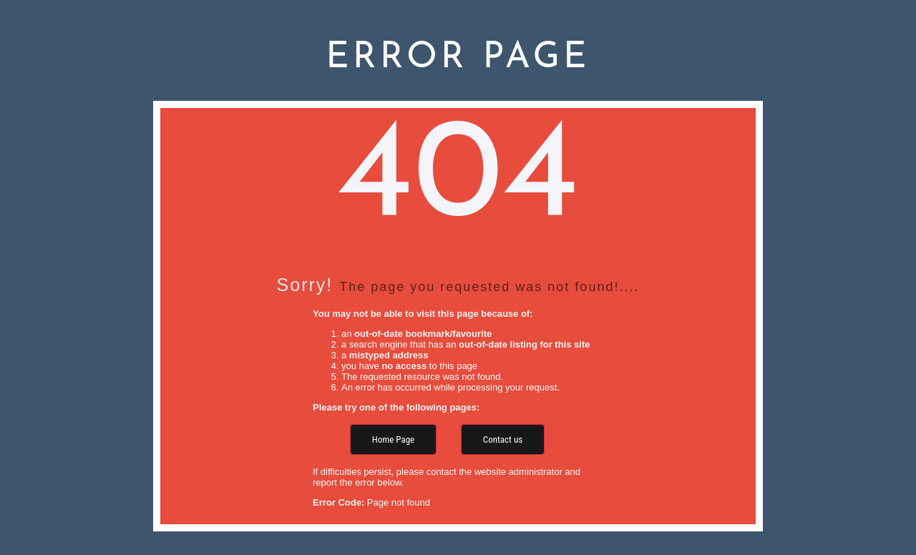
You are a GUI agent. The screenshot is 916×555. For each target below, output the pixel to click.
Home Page (393, 439)
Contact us (502, 439)
